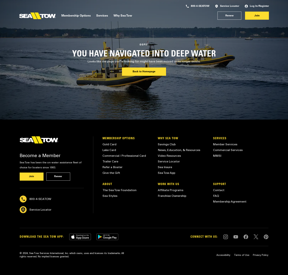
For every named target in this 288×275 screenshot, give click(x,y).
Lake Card (109, 150)
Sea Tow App (166, 173)
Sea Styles (109, 196)
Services (102, 15)
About (107, 184)
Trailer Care (110, 161)
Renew (229, 16)
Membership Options (76, 15)
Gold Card (109, 144)
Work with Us (168, 184)
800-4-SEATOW (197, 6)
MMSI (217, 155)
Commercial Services (228, 150)
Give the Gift (111, 173)
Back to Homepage (144, 71)
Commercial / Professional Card (124, 155)
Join (257, 16)
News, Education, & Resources (179, 150)
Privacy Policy (260, 255)
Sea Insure (165, 167)
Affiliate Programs (170, 190)
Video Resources (169, 155)
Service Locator (227, 6)
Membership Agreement (229, 201)
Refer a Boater (112, 167)
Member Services (225, 144)
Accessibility (223, 255)
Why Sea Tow (123, 15)
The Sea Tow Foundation (119, 190)
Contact (218, 190)
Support (219, 184)
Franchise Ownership (172, 196)
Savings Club (167, 144)
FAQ (216, 196)
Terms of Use (241, 255)
